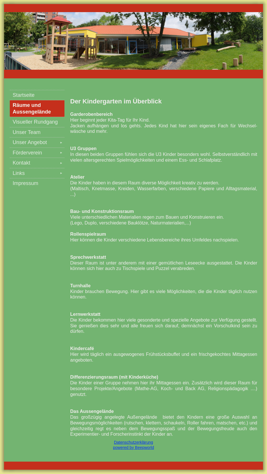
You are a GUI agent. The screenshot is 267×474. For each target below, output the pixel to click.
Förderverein (38, 153)
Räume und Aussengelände (32, 108)
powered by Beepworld (133, 447)
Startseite (24, 95)
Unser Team (27, 132)
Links (38, 173)
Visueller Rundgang (35, 122)
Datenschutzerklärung (133, 442)
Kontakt (38, 163)
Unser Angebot (38, 142)
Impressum (25, 183)
